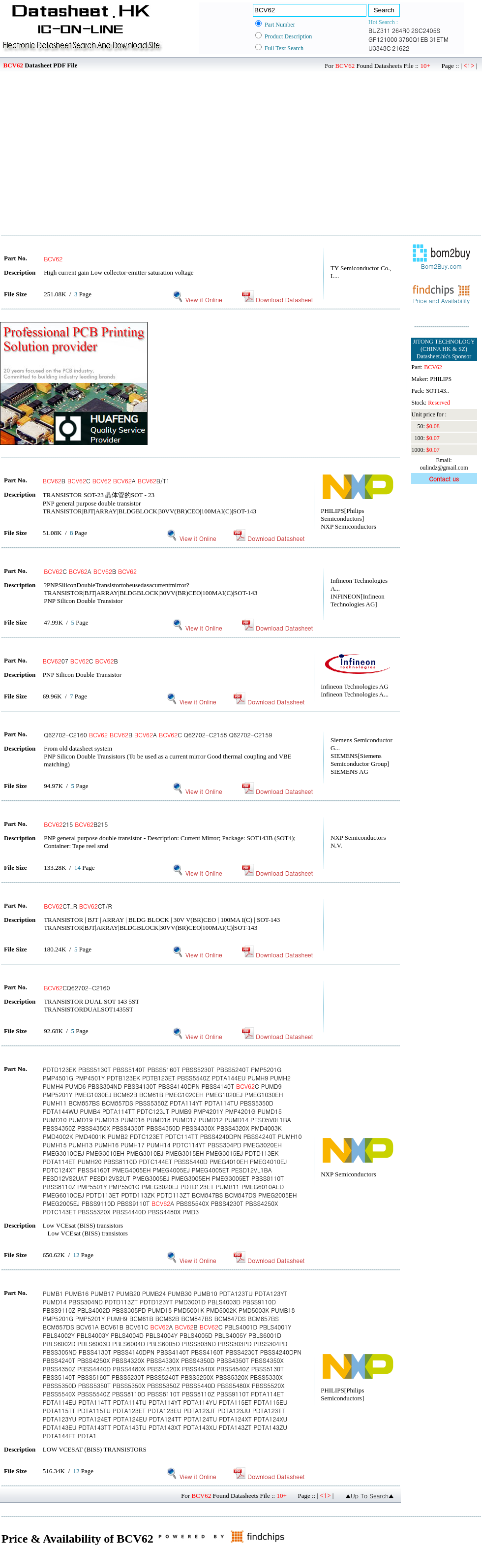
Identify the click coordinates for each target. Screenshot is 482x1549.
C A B (90, 571)
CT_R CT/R (78, 906)
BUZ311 (379, 30)
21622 (400, 48)
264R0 (401, 30)
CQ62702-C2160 (77, 987)
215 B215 (76, 824)
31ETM (438, 39)
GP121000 (382, 39)
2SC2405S (425, 30)
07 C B (80, 661)
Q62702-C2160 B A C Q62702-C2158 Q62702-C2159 (158, 734)
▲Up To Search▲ (369, 1495)
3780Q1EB (413, 39)
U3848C (379, 48)
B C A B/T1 (106, 480)
